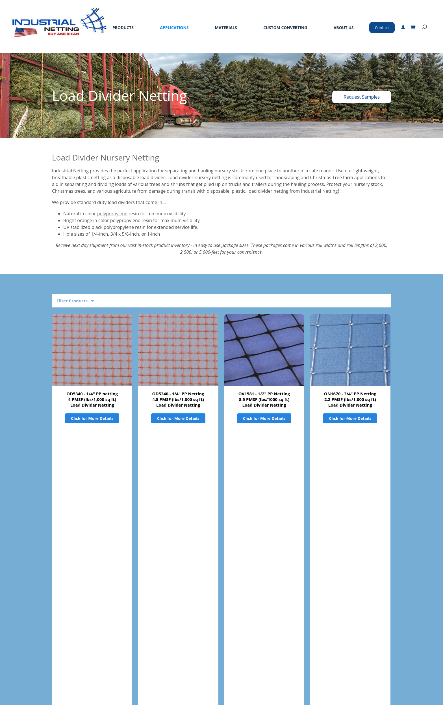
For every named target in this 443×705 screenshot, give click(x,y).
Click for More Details (92, 418)
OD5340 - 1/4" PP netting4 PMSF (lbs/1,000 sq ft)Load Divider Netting (92, 399)
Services (112, 629)
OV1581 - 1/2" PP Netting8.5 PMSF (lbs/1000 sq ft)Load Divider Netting (264, 399)
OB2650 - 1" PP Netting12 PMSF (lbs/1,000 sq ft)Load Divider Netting (92, 523)
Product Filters (72, 574)
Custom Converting (285, 27)
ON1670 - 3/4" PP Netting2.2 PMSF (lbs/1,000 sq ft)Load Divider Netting (350, 399)
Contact (382, 27)
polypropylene (112, 214)
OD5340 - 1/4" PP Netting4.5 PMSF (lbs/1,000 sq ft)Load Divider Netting (178, 399)
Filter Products (72, 300)
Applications (174, 27)
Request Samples (362, 97)
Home (15, 629)
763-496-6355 (323, 637)
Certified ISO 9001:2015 (322, 677)
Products (123, 27)
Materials (226, 27)
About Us (344, 27)
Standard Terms (166, 629)
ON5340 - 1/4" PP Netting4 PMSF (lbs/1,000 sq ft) (178, 520)
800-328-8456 (309, 629)
